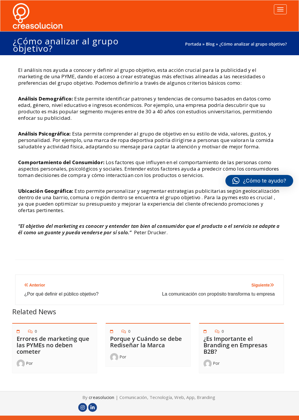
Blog (210, 44)
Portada (193, 44)
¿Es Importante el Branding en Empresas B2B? (235, 345)
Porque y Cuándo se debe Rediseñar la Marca (146, 342)
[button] (259, 181)
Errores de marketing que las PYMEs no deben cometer (53, 345)
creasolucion (101, 397)
